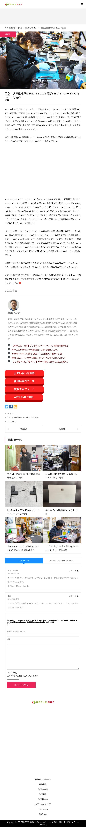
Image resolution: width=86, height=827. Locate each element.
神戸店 (10, 414)
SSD (32, 418)
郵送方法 (43, 814)
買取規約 (43, 784)
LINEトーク (43, 809)
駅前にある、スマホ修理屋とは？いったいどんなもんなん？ (39, 358)
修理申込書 (43, 789)
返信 (70, 571)
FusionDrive (17, 418)
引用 (76, 571)
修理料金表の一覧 (24, 381)
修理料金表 (43, 799)
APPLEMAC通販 (24, 397)
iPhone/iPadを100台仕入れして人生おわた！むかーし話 (37, 354)
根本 (9, 596)
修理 (36, 418)
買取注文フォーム (43, 779)
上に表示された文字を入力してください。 (23, 676)
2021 (9, 418)
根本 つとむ (14, 313)
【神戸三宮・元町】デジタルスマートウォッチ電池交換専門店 (40, 346)
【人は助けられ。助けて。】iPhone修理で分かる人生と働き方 (40, 362)
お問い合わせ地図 (24, 373)
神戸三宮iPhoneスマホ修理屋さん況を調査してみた (35, 350)
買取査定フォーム (24, 389)
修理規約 (43, 794)
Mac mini (26, 418)
